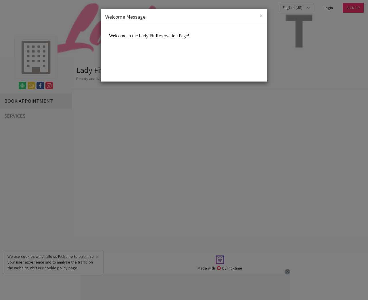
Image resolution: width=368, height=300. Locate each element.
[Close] (261, 16)
